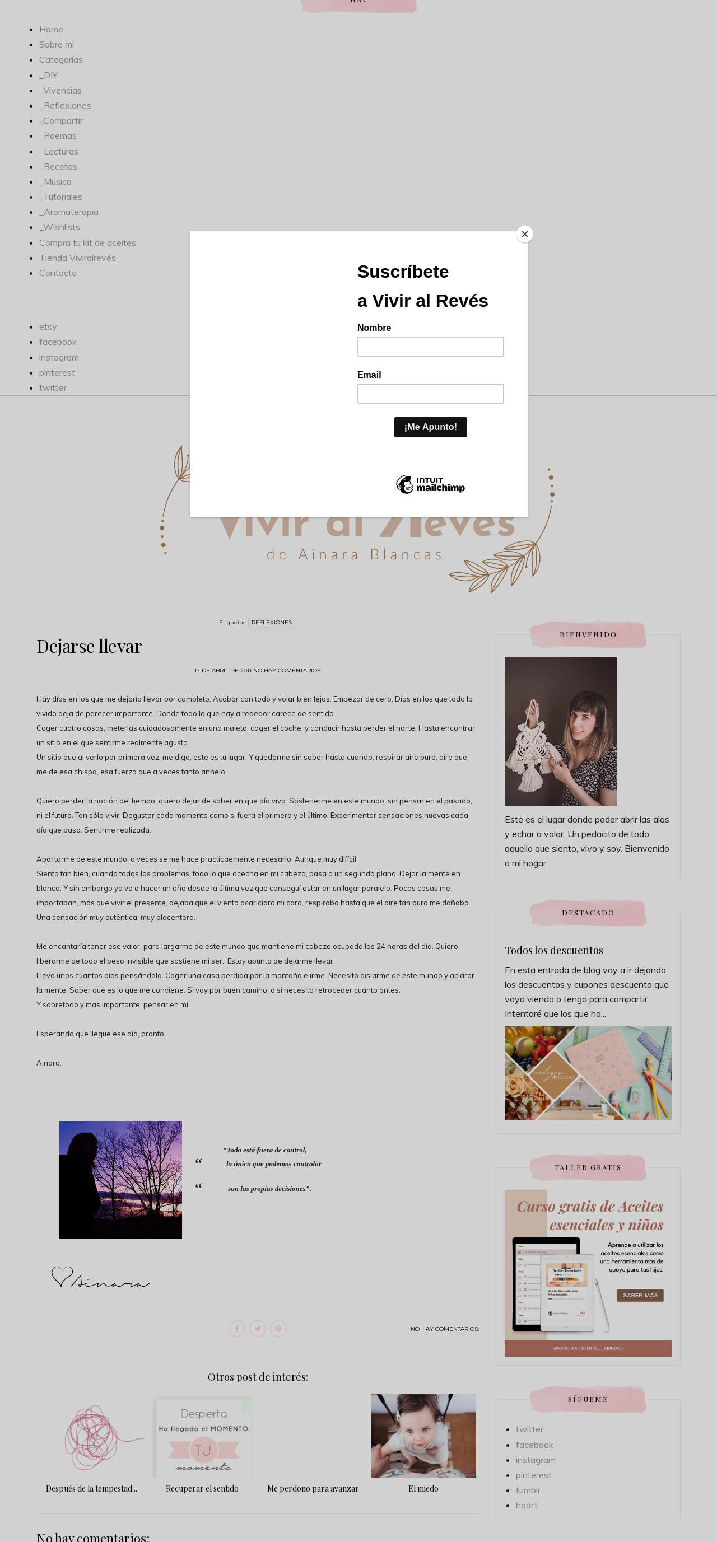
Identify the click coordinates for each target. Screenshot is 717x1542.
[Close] (524, 234)
